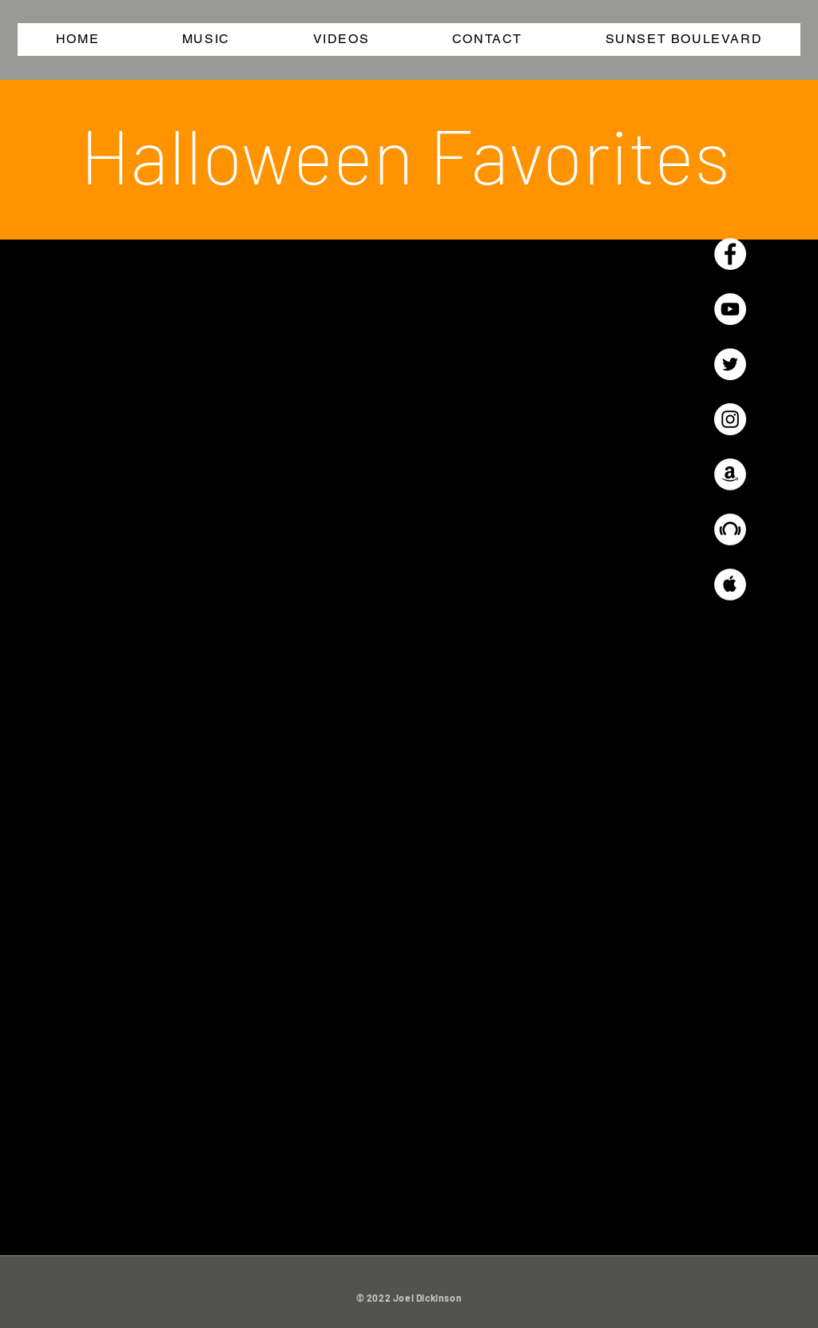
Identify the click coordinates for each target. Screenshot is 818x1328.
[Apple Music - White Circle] (730, 585)
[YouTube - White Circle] (730, 309)
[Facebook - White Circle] (730, 254)
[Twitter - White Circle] (730, 364)
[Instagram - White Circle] (730, 419)
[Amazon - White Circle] (730, 474)
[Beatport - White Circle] (730, 529)
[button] (206, 39)
